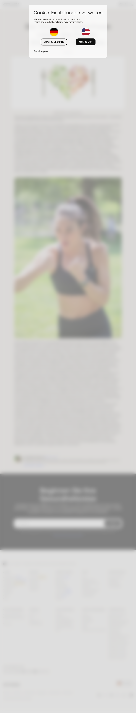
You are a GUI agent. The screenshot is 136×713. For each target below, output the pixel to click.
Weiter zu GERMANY (54, 42)
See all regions (41, 51)
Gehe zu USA (85, 42)
